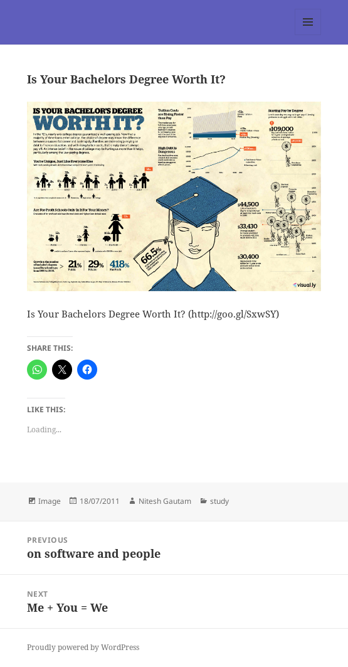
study (219, 501)
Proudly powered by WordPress (83, 647)
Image (49, 501)
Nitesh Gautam (165, 501)
